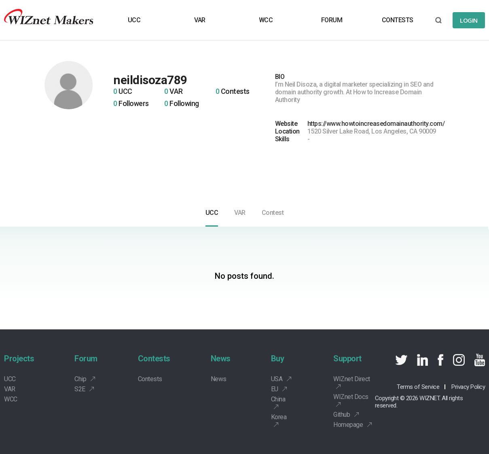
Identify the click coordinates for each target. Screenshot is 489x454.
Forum (85, 358)
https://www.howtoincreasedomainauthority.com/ (376, 123)
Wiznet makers (48, 20)
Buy (277, 358)
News (221, 358)
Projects (19, 358)
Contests (154, 358)
